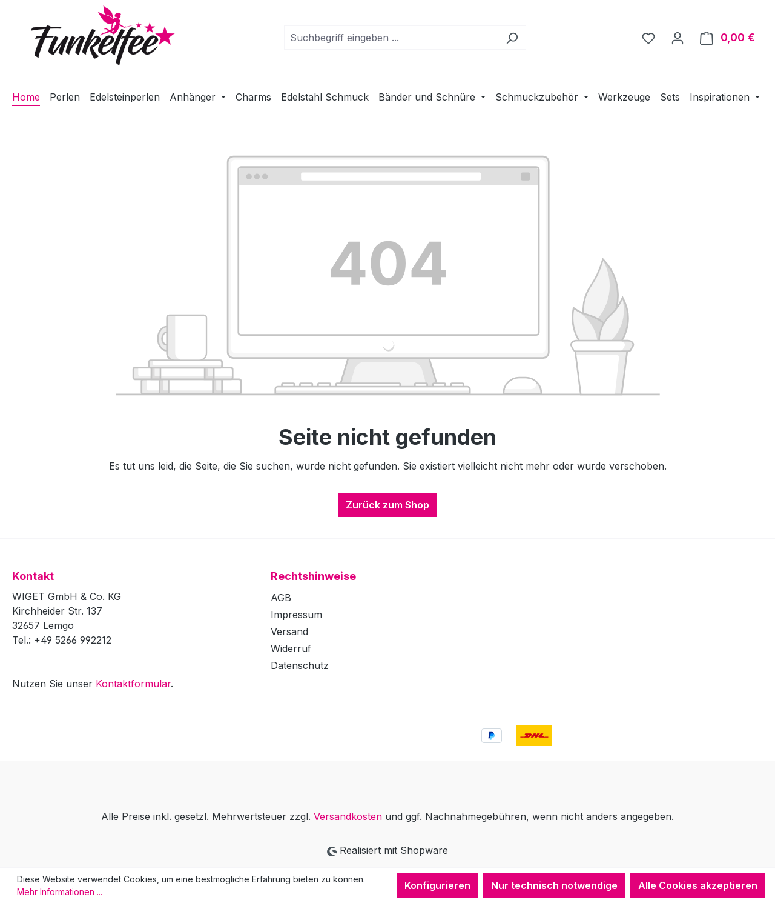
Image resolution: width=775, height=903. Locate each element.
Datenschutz (300, 665)
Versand (289, 631)
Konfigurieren (437, 885)
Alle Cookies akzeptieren (697, 885)
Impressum (296, 614)
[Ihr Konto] (677, 37)
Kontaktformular (133, 684)
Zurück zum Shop (387, 505)
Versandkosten (348, 816)
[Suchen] (512, 37)
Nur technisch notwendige (554, 885)
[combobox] (391, 37)
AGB (281, 597)
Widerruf (291, 648)
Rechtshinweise (313, 576)
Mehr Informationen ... (59, 892)
